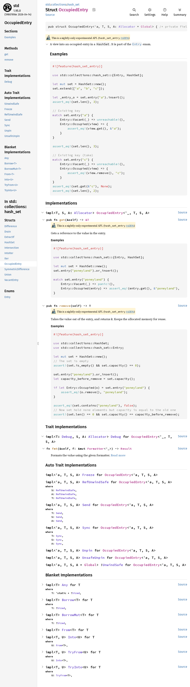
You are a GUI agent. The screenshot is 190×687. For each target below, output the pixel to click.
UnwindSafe (113, 565)
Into (72, 637)
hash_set (73, 4)
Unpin (87, 550)
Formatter (95, 448)
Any (65, 585)
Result (126, 448)
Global (146, 26)
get (62, 220)
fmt (55, 448)
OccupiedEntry (109, 213)
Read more (118, 455)
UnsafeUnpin (93, 557)
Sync (86, 527)
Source (50, 14)
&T (87, 220)
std (16, 5)
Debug (67, 436)
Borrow (68, 600)
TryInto (75, 667)
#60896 (124, 38)
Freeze (88, 475)
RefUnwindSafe (95, 482)
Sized (76, 593)
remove (65, 306)
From (66, 630)
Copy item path (94, 9)
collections (58, 4)
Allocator (127, 26)
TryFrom (75, 652)
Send (86, 505)
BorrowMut (71, 615)
